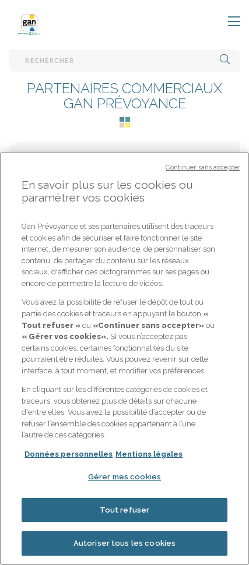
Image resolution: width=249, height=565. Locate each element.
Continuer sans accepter (203, 170)
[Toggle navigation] (226, 22)
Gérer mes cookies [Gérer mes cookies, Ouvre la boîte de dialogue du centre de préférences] (124, 479)
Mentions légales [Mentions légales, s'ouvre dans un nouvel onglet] (149, 457)
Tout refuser (125, 513)
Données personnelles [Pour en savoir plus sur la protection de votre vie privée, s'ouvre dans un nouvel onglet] (68, 457)
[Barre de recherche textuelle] (124, 60)
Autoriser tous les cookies (124, 546)
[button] (225, 60)
